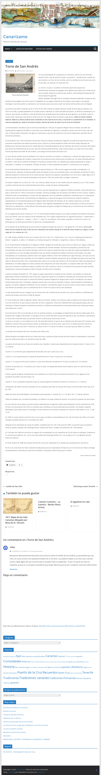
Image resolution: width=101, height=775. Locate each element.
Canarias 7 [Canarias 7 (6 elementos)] (62, 656)
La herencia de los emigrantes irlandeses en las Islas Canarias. (25, 725)
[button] (11, 48)
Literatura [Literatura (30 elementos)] (76, 667)
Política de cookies (44, 49)
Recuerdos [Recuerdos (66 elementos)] (50, 672)
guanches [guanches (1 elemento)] (86, 662)
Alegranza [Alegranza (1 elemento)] (12, 656)
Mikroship (6, 736)
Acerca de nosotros (24, 49)
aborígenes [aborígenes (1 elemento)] (6, 656)
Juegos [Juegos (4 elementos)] (27, 667)
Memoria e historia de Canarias (14, 732)
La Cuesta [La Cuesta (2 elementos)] (33, 667)
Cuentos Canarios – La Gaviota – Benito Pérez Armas (49, 504)
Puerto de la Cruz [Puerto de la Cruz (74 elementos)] (29, 672)
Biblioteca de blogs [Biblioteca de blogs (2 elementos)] (32, 656)
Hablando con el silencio (12, 718)
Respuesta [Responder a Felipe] (13, 569)
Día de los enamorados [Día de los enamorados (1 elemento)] (50, 662)
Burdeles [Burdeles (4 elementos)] (41, 656)
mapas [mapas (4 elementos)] (85, 667)
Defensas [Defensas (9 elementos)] (26, 661)
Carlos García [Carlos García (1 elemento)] (70, 656)
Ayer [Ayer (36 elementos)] (18, 656)
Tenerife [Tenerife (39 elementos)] (87, 672)
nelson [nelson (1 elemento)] (90, 667)
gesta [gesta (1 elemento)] (74, 662)
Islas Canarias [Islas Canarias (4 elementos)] (20, 667)
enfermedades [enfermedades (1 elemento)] (62, 662)
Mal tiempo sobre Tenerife (86, 486)
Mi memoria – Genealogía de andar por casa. (19, 752)
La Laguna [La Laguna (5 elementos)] (49, 667)
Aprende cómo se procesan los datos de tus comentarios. (62, 626)
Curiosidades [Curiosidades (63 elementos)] (12, 661)
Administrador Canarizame (25, 71)
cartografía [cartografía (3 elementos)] (78, 656)
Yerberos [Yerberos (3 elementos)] (6, 683)
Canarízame (15, 36)
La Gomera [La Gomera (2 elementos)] (40, 667)
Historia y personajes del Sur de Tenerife (18, 722)
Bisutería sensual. (9, 711)
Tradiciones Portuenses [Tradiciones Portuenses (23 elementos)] (62, 678)
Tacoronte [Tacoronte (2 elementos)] (78, 673)
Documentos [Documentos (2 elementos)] (40, 662)
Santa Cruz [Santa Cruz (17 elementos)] (64, 672)
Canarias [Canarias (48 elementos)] (51, 656)
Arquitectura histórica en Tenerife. (15, 708)
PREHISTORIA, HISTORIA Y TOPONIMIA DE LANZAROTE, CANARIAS (26, 739)
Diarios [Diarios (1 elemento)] (33, 662)
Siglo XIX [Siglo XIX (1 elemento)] (72, 673)
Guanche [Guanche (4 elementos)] (79, 662)
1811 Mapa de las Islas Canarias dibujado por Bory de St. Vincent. (16, 520)
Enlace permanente (36, 551)
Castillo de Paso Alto (12, 486)
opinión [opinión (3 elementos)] (6, 673)
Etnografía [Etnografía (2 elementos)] (69, 662)
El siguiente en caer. (80, 501)
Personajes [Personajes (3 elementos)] (13, 673)
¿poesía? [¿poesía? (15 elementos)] (14, 682)
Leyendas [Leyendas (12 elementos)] (65, 667)
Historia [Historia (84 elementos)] (8, 667)
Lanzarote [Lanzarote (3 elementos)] (56, 667)
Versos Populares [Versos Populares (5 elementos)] (84, 678)
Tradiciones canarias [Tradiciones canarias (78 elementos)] (34, 678)
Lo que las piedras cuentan (13, 729)
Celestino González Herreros (13, 715)
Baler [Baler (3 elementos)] (24, 656)
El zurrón (9, 61)
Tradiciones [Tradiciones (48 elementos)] (11, 678)
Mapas (7, 49)
